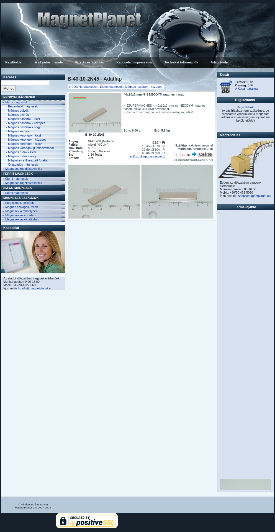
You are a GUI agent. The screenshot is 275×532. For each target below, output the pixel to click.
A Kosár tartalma (246, 88)
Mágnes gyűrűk (18, 114)
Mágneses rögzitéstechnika (23, 168)
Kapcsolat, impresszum (134, 62)
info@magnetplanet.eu (37, 288)
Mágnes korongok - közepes (27, 139)
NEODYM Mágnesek (19, 97)
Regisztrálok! (246, 107)
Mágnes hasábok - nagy (24, 127)
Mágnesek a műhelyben (21, 211)
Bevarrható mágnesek (23, 106)
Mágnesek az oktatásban (22, 219)
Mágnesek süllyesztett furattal (28, 160)
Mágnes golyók (18, 110)
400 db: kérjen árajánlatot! (147, 156)
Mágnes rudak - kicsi (22, 152)
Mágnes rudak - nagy (22, 156)
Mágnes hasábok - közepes (26, 123)
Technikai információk (181, 62)
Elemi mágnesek (16, 102)
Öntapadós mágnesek (23, 164)
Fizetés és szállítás (89, 62)
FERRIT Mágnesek (18, 173)
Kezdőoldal (13, 62)
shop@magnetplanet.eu (254, 195)
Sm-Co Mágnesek (17, 187)
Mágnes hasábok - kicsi (24, 118)
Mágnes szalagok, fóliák (21, 207)
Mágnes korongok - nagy (25, 143)
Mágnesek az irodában (20, 215)
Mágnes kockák (18, 131)
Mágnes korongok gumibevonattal (31, 148)
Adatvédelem (220, 62)
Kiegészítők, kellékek (19, 202)
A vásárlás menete (49, 62)
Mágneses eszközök (20, 197)
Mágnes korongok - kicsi (24, 135)
